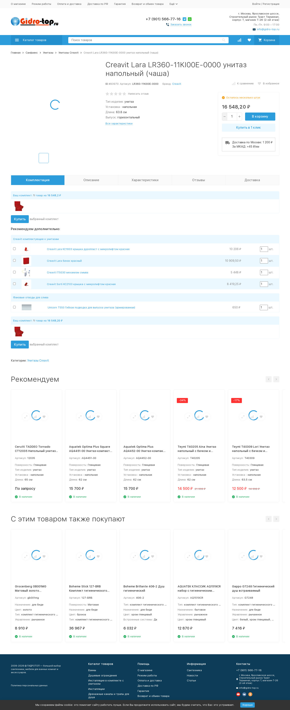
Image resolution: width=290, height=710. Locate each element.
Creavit (176, 83)
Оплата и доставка (69, 3)
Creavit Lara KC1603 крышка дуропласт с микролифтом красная (88, 249)
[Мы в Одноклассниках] (250, 694)
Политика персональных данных (29, 685)
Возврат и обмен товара (148, 3)
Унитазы (48, 52)
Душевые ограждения (102, 675)
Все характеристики (119, 123)
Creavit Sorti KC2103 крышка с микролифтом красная (81, 284)
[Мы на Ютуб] (238, 694)
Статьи (191, 680)
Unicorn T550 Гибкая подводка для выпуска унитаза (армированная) (91, 307)
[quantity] (232, 117)
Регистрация (271, 3)
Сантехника (194, 670)
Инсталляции (96, 688)
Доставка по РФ (97, 3)
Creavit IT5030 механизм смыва (67, 272)
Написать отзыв (138, 93)
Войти (256, 3)
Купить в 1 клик (248, 127)
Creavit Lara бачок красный (64, 260)
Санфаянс (32, 52)
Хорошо (247, 704)
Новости (192, 675)
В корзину (260, 116)
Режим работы (41, 3)
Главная (16, 52)
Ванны (92, 670)
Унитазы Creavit (68, 52)
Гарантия (120, 3)
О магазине (18, 3)
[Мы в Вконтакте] (244, 694)
